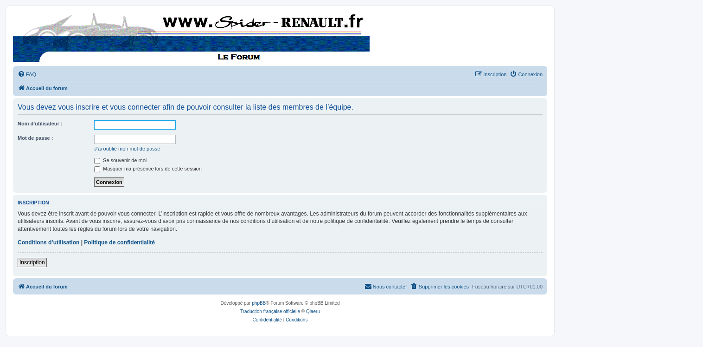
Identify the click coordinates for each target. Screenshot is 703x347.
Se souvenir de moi (120, 160)
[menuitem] (27, 74)
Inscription (32, 262)
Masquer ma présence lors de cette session (148, 168)
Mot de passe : (35, 138)
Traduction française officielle (270, 311)
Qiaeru (313, 311)
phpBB (259, 303)
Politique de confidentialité (119, 242)
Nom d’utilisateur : (40, 123)
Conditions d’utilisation (48, 242)
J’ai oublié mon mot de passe (127, 148)
